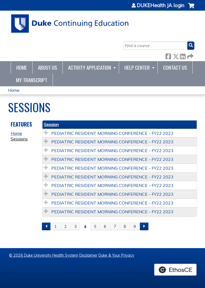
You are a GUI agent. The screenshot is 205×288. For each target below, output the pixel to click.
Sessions (19, 138)
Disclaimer (88, 255)
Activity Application (89, 67)
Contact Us (175, 67)
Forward (189, 55)
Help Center (137, 67)
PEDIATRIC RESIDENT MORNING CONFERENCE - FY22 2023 (112, 133)
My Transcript (31, 80)
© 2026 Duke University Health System (43, 255)
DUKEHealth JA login (160, 5)
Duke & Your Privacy (116, 255)
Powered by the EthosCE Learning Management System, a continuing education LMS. (175, 269)
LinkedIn (182, 55)
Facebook (168, 55)
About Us (47, 67)
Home (21, 67)
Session (51, 124)
